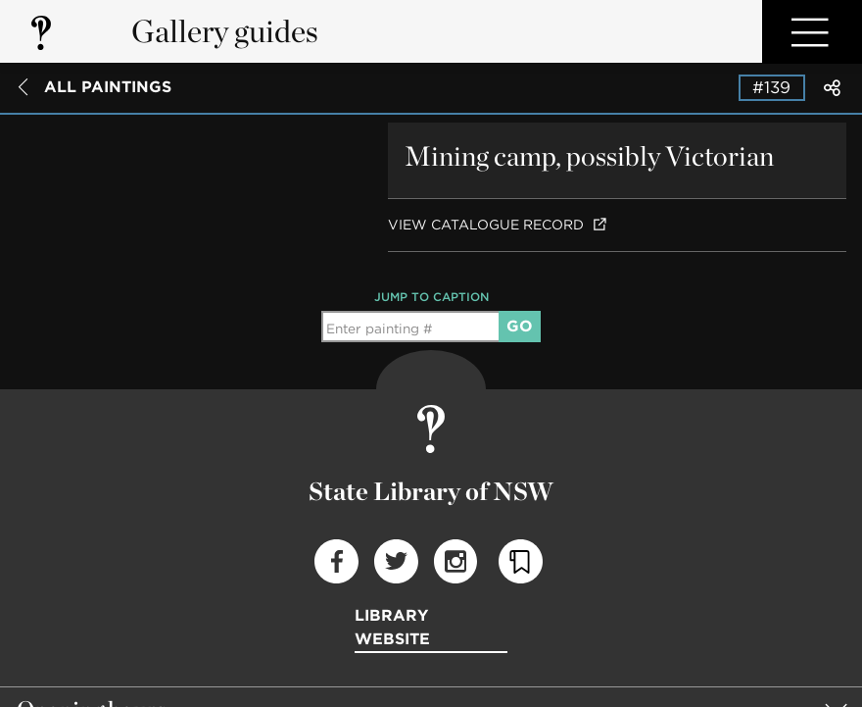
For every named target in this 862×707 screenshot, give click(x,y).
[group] (431, 619)
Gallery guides (224, 31)
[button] (431, 619)
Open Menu (812, 32)
